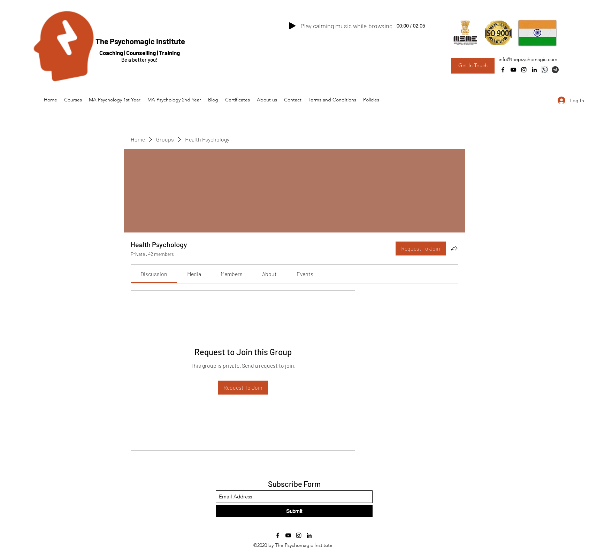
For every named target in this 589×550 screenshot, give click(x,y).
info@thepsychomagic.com (528, 59)
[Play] (292, 25)
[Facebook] (502, 69)
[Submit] (294, 511)
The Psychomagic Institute (140, 41)
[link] (153, 273)
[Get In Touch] (473, 66)
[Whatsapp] (544, 69)
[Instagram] (523, 69)
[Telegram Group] (555, 69)
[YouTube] (513, 69)
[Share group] (454, 248)
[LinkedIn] (534, 69)
